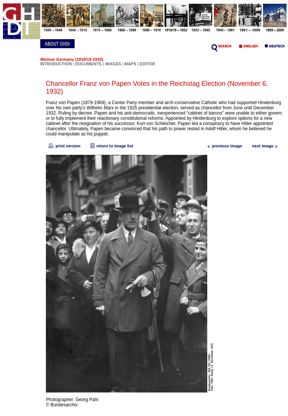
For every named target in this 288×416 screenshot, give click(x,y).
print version (64, 146)
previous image (223, 146)
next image (266, 146)
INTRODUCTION (56, 64)
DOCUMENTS (88, 64)
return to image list (111, 146)
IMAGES (113, 64)
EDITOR (147, 64)
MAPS (131, 64)
